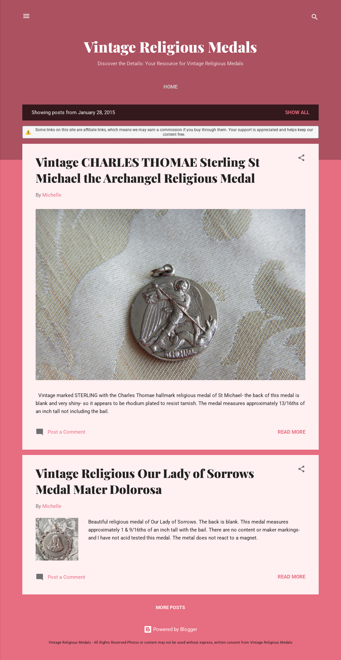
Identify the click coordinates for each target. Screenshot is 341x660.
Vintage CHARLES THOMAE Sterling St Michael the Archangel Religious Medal (148, 170)
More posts (170, 607)
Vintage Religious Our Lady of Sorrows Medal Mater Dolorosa (145, 481)
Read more (291, 432)
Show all (297, 112)
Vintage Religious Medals (170, 46)
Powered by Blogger (170, 629)
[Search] (315, 18)
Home (170, 87)
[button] (301, 159)
